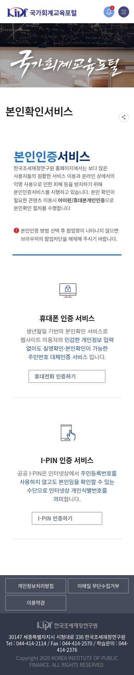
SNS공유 (124, 117)
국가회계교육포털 (41, 12)
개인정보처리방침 (36, 585)
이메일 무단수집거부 (98, 585)
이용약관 (36, 602)
